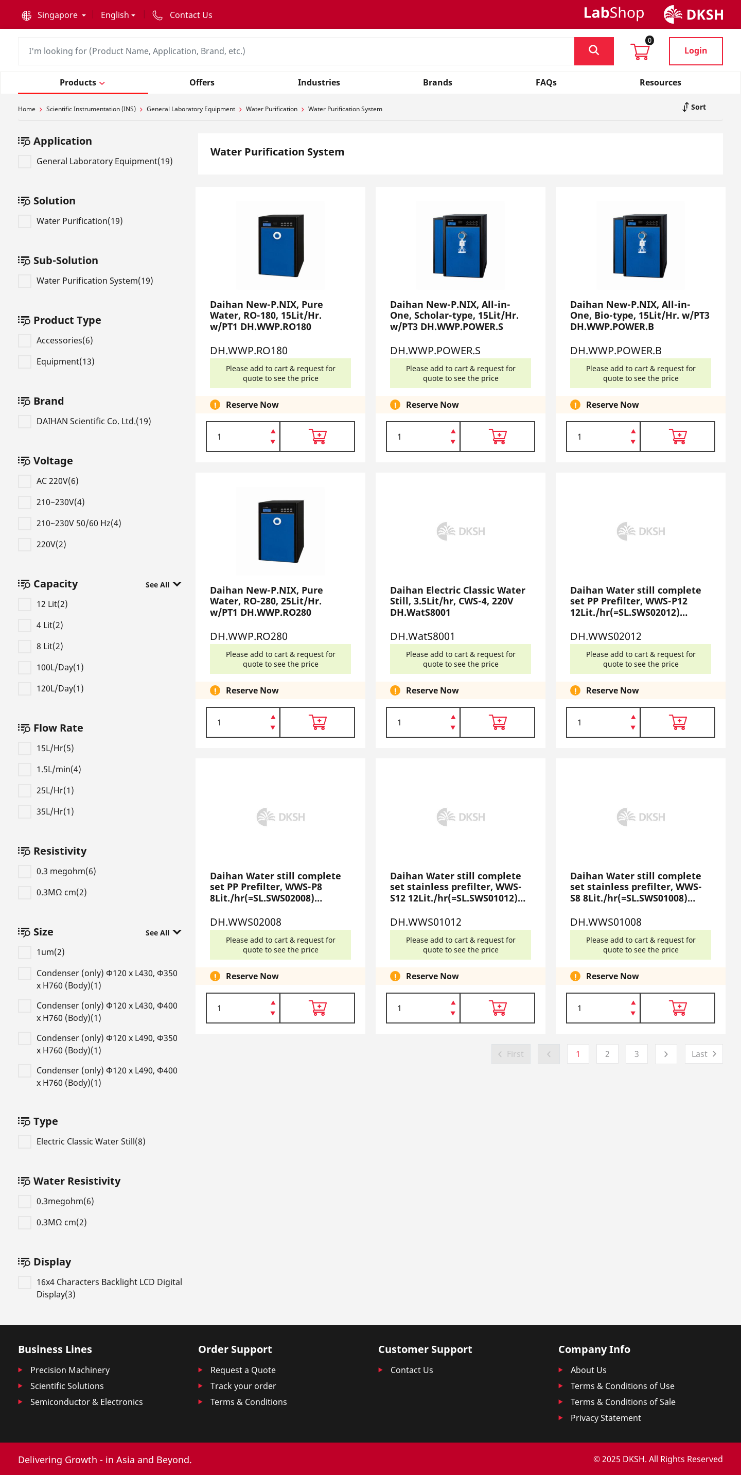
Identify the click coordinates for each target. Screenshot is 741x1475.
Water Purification (271, 109)
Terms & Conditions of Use (623, 1386)
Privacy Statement (606, 1418)
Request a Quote (243, 1370)
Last (700, 1054)
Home (27, 109)
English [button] (115, 15)
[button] (54, 15)
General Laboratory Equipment (191, 109)
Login (696, 50)
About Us (589, 1370)
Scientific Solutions (67, 1386)
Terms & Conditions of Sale (623, 1402)
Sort (697, 107)
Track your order (243, 1386)
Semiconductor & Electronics (86, 1402)
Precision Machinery (70, 1370)
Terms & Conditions (248, 1402)
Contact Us (412, 1370)
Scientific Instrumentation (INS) (91, 109)
